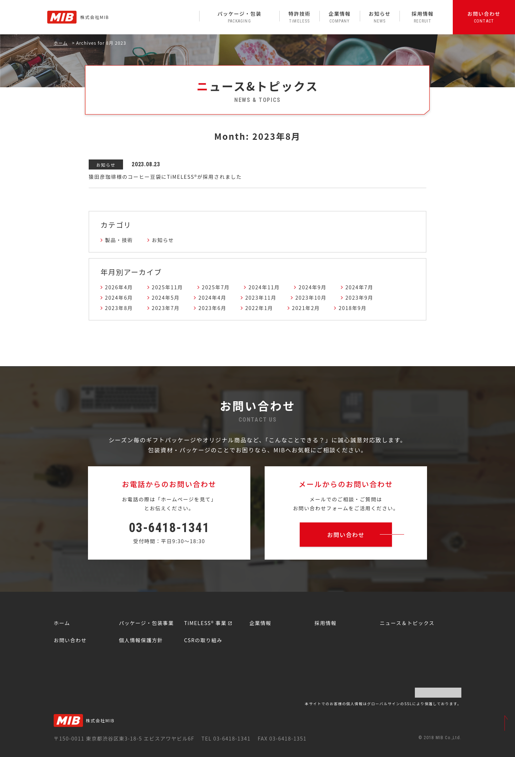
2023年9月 (359, 297)
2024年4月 (212, 297)
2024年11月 (264, 287)
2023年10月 (311, 297)
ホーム (61, 43)
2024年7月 (359, 287)
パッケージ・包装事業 (146, 622)
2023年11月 (260, 297)
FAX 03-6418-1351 (282, 738)
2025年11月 (167, 287)
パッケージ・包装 (239, 17)
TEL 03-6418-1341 (225, 738)
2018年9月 (353, 307)
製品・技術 (119, 240)
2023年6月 (212, 307)
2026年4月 (119, 287)
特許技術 (299, 17)
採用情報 (422, 17)
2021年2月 (306, 307)
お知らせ (380, 17)
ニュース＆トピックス (407, 622)
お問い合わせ (484, 17)
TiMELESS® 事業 (205, 622)
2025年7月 (216, 287)
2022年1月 (259, 307)
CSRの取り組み (203, 640)
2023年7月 (166, 307)
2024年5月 (166, 297)
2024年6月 (119, 297)
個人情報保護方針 (141, 640)
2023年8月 (119, 307)
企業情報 (339, 17)
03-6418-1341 (169, 527)
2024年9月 (313, 287)
